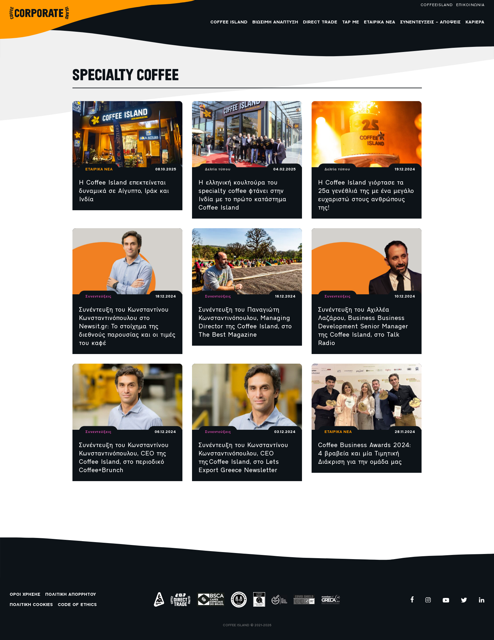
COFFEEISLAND (437, 5)
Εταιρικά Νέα (379, 22)
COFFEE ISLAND (228, 22)
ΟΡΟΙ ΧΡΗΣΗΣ (25, 594)
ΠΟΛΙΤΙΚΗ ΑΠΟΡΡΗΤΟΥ (70, 594)
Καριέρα (474, 22)
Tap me (350, 22)
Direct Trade (320, 22)
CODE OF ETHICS (77, 604)
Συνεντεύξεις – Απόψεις (430, 22)
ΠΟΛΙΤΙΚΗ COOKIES (31, 604)
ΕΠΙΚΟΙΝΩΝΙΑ (470, 5)
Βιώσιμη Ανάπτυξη (275, 22)
